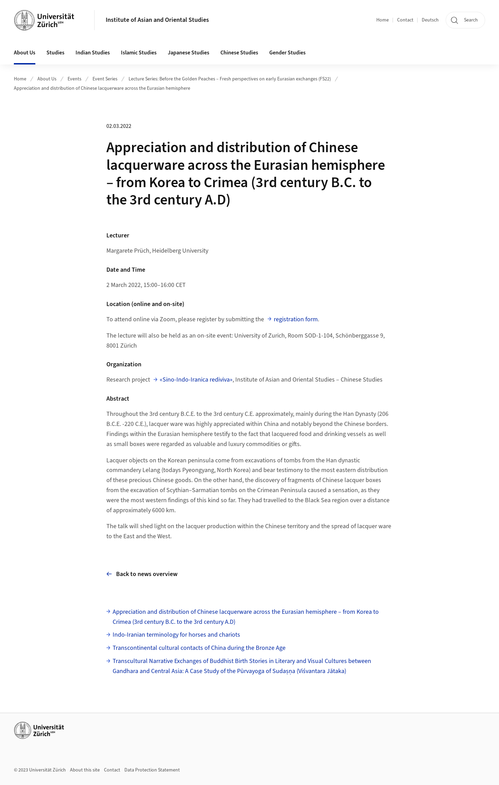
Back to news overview (141, 574)
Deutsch (430, 20)
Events (74, 79)
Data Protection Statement (152, 770)
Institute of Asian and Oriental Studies (157, 20)
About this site (85, 770)
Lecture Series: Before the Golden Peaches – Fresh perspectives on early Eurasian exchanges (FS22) (230, 79)
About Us (46, 79)
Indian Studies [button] (93, 52)
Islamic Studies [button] (139, 52)
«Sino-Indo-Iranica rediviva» (196, 379)
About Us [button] (24, 52)
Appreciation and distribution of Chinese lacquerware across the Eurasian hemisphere (102, 88)
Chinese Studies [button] (239, 52)
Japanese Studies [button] (188, 52)
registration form (296, 319)
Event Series (105, 79)
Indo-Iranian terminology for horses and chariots (176, 634)
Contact (405, 20)
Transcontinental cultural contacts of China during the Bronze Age (199, 648)
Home (382, 20)
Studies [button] (55, 52)
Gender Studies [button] (287, 52)
